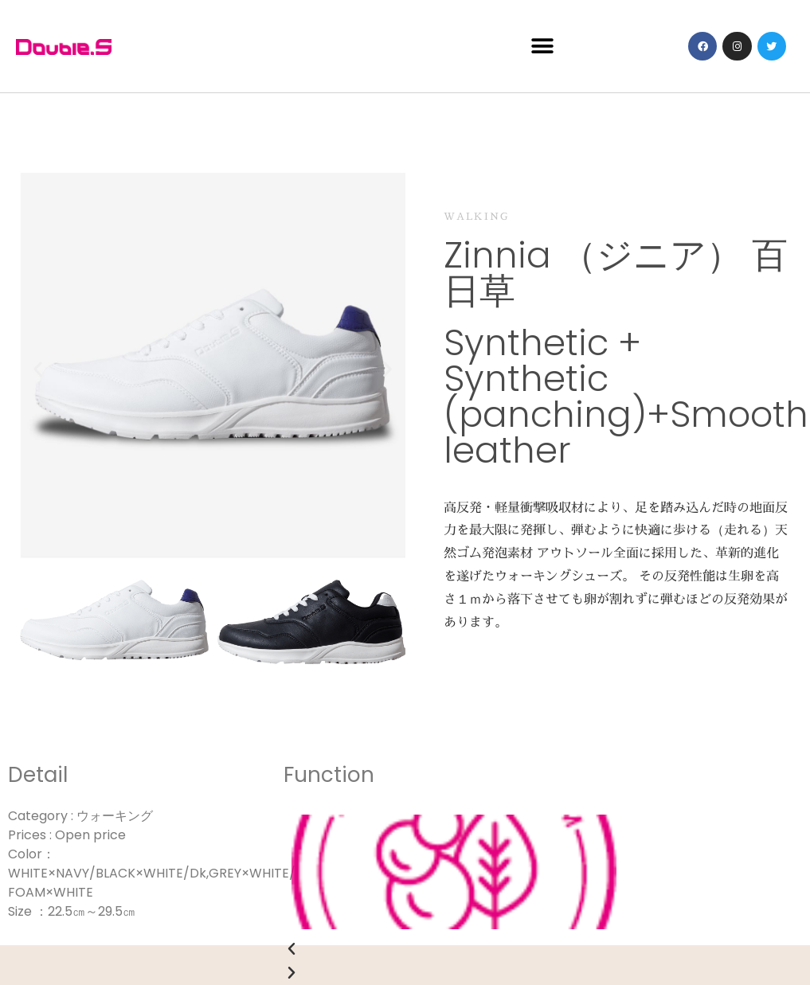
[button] (543, 46)
